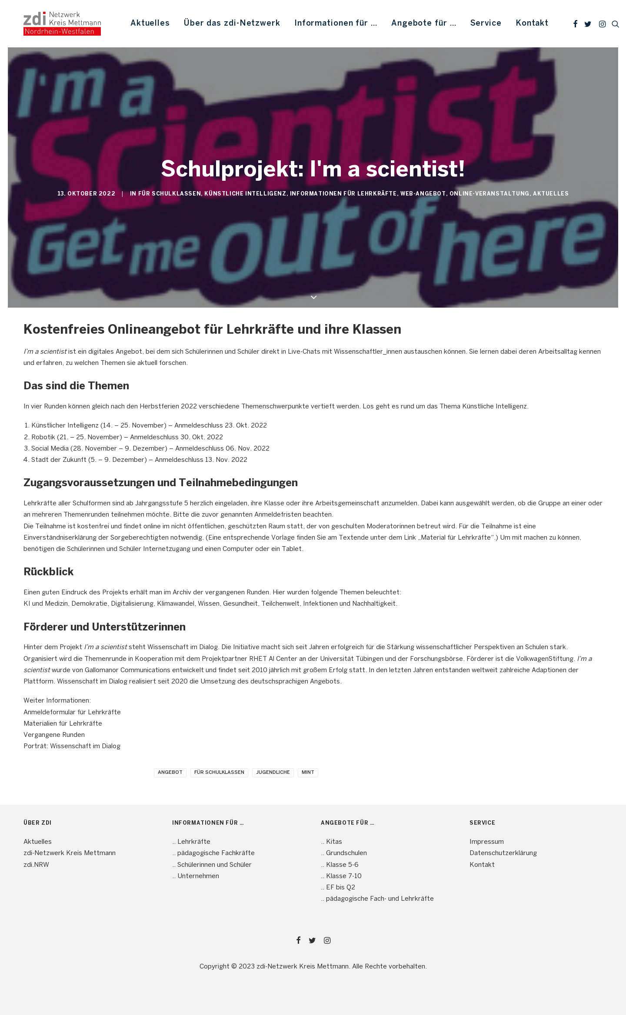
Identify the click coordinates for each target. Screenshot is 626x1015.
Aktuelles (150, 23)
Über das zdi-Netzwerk (232, 23)
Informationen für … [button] (335, 23)
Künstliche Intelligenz (245, 194)
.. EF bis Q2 (338, 888)
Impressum (487, 842)
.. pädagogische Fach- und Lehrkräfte (377, 899)
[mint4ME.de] (62, 24)
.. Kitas (331, 842)
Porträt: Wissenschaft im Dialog (71, 746)
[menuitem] (150, 23)
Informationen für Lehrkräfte (343, 194)
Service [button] (486, 23)
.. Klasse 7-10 (341, 876)
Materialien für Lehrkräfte (62, 724)
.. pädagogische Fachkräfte (213, 853)
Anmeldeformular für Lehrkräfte (72, 713)
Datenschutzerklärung (503, 853)
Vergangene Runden (54, 735)
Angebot (170, 772)
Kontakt (532, 23)
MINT (308, 772)
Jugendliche (273, 772)
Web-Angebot (423, 194)
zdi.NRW (36, 865)
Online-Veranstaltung (489, 194)
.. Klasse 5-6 (340, 865)
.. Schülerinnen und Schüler (212, 865)
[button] (575, 23)
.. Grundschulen (344, 853)
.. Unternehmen (195, 876)
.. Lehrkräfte (191, 842)
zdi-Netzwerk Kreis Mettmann (69, 853)
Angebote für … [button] (423, 23)
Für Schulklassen (169, 194)
